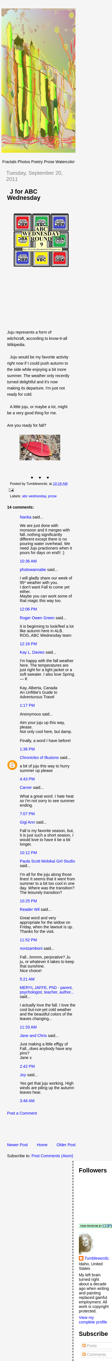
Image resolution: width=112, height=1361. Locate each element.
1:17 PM (27, 705)
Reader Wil (30, 909)
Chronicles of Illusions (39, 757)
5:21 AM (27, 979)
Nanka (25, 517)
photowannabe (33, 569)
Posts (89, 1346)
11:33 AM (28, 1027)
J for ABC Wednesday (23, 194)
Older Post (66, 1145)
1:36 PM (27, 749)
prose (52, 496)
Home (42, 1145)
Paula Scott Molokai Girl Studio (47, 861)
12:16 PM (28, 644)
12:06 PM (28, 609)
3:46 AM (27, 1101)
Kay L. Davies (32, 652)
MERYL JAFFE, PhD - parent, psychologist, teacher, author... (47, 989)
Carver (26, 787)
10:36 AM (28, 561)
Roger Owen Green (37, 618)
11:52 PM (28, 940)
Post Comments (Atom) (52, 1156)
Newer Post (17, 1145)
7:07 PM (27, 813)
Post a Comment (22, 1113)
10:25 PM (28, 901)
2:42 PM (27, 1066)
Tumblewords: (97, 1258)
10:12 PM (28, 852)
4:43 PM (27, 779)
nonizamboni (31, 948)
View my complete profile (93, 1319)
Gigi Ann (27, 822)
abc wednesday (34, 496)
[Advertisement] (56, 1131)
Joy (23, 1075)
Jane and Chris (33, 1035)
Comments (94, 1354)
